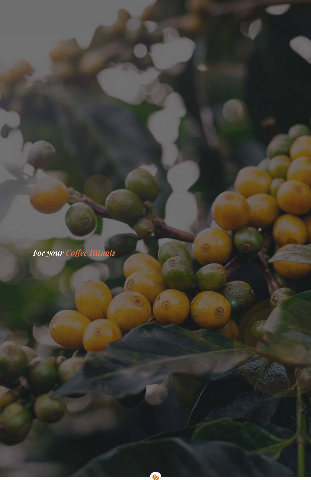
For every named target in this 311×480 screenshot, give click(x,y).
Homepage (110, 30)
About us (167, 30)
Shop (131, 30)
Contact (190, 30)
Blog (147, 30)
